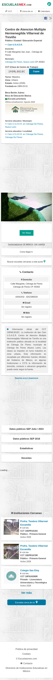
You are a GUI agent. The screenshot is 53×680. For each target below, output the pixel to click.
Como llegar (26, 252)
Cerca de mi (26, 11)
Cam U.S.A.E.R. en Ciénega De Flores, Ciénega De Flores (24, 135)
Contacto (26, 663)
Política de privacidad (26, 649)
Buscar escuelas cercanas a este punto (26, 261)
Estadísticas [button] (26, 448)
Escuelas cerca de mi (26, 602)
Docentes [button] (26, 458)
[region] (27, 168)
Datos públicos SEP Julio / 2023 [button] (26, 429)
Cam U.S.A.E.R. (14, 45)
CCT (8, 11)
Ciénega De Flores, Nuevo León (20, 62)
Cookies (26, 654)
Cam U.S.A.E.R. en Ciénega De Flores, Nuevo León (24, 125)
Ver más (26, 592)
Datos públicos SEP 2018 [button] (26, 438)
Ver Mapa (26, 233)
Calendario (44, 11)
